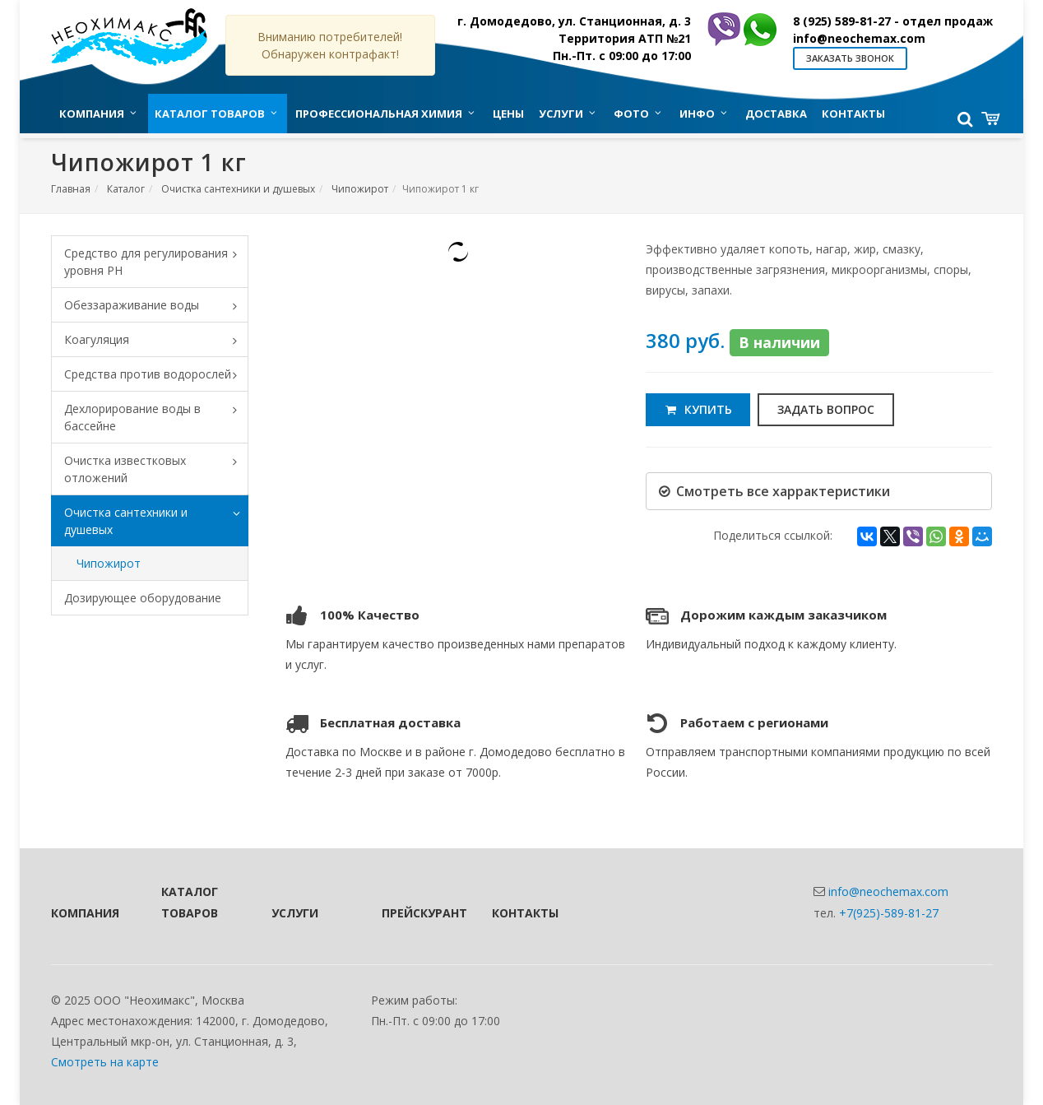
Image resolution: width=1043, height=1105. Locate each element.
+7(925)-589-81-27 (889, 913)
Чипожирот (359, 189)
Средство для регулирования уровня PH (156, 261)
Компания (84, 913)
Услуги (294, 913)
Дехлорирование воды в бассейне (156, 417)
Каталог (126, 189)
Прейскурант (414, 913)
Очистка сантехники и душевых (238, 189)
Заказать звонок (850, 58)
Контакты (525, 913)
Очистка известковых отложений (156, 469)
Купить (698, 409)
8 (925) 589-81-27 (893, 21)
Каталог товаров (189, 902)
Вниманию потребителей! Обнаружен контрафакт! (329, 45)
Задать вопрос (825, 409)
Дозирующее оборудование (142, 598)
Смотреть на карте (105, 1062)
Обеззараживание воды (156, 306)
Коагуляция (156, 341)
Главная (70, 189)
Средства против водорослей (156, 375)
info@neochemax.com (859, 38)
